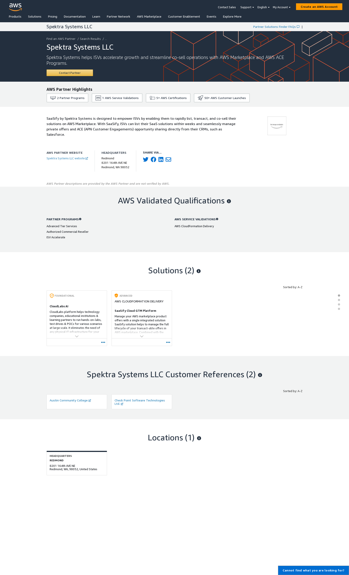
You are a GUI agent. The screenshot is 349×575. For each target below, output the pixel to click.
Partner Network (118, 16)
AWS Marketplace (149, 16)
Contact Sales (227, 7)
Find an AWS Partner (61, 38)
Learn (96, 16)
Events (211, 16)
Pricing (52, 16)
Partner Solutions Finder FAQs (276, 26)
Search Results (90, 38)
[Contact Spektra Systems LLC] (70, 72)
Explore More (232, 16)
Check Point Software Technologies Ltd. (140, 401)
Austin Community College (70, 400)
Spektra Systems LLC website (67, 158)
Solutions (34, 16)
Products (15, 16)
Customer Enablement (184, 16)
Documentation (75, 16)
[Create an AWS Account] (319, 6)
